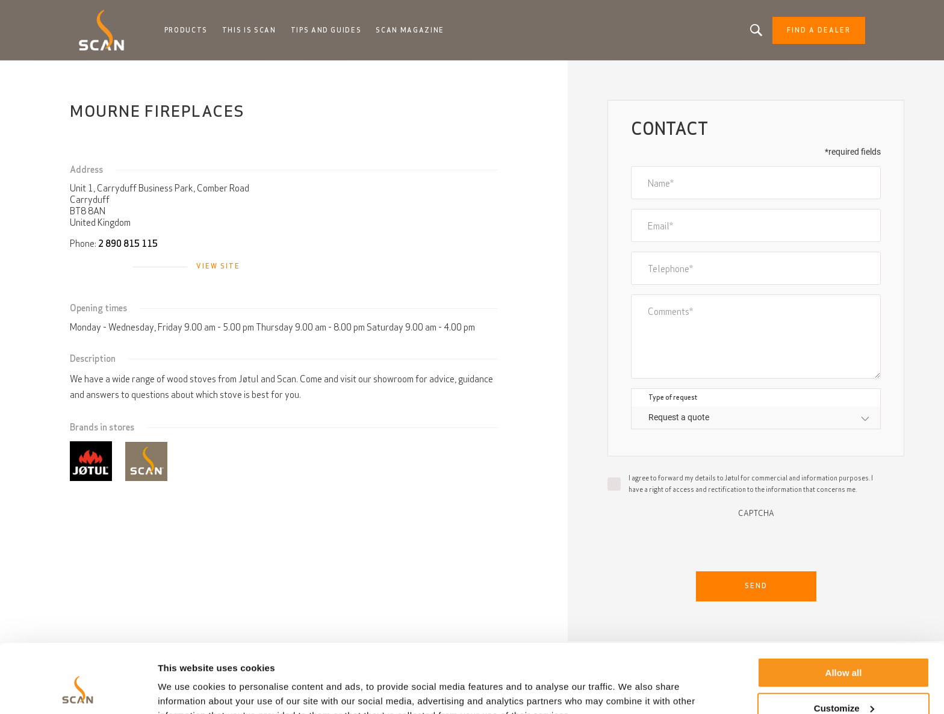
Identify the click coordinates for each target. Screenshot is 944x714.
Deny (844, 684)
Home (88, 72)
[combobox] (756, 417)
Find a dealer (819, 30)
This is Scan (249, 30)
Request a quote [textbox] (678, 417)
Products (186, 30)
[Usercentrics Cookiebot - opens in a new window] (78, 690)
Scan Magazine (410, 30)
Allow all (843, 614)
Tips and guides (326, 30)
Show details (186, 690)
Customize (844, 649)
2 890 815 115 (128, 243)
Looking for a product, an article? (756, 30)
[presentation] (756, 541)
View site (218, 266)
